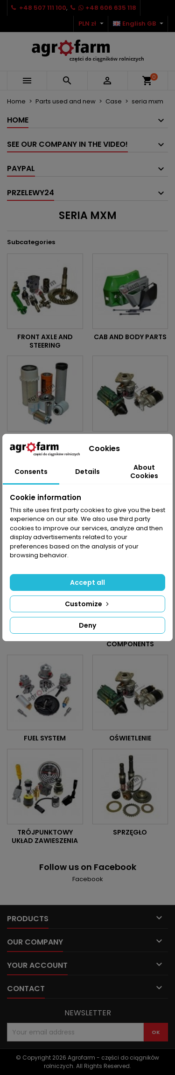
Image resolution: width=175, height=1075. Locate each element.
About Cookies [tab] (144, 471)
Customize (88, 604)
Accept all (87, 582)
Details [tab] (87, 471)
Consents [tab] (31, 471)
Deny (87, 625)
